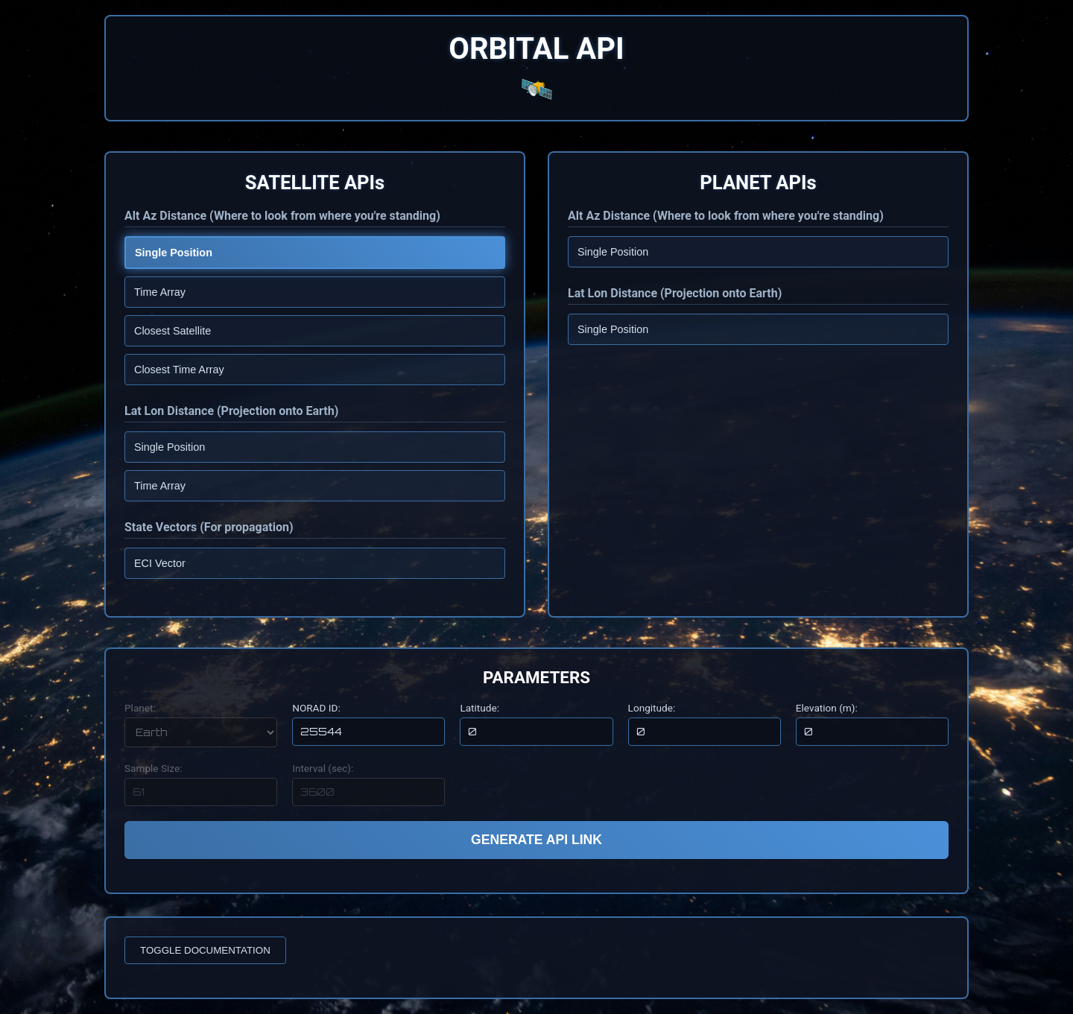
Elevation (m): (827, 708)
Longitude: (652, 708)
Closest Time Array (179, 370)
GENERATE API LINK (536, 839)
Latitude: (479, 708)
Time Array (160, 292)
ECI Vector (160, 563)
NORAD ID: (316, 708)
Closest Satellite (172, 331)
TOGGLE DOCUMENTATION (205, 950)
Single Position (173, 253)
